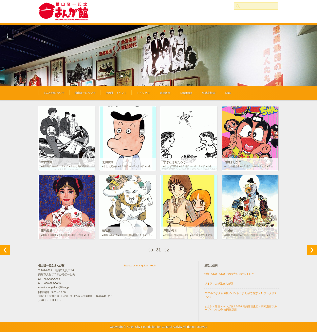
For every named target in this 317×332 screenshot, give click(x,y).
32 (166, 250)
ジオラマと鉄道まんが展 (218, 283)
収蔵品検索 (208, 92)
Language (186, 92)
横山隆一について (85, 92)
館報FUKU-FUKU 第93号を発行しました (229, 273)
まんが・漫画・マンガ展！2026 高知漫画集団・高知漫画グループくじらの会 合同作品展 (240, 308)
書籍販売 (165, 92)
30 (150, 250)
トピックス (143, 92)
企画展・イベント (116, 92)
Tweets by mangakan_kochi (140, 265)
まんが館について (53, 92)
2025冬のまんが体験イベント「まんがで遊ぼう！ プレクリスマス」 (240, 295)
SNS (228, 92)
